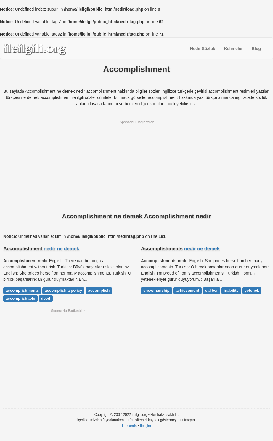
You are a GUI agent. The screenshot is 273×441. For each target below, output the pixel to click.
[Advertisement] (136, 165)
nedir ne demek (61, 248)
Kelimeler (233, 48)
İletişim (145, 426)
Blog (256, 48)
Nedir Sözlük (202, 48)
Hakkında (129, 426)
